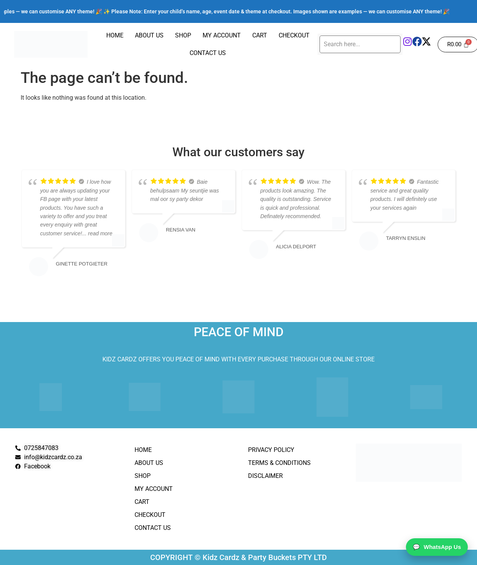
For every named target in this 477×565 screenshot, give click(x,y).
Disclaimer (265, 475)
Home (114, 35)
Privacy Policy (271, 449)
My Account (222, 35)
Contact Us (208, 53)
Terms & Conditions (279, 462)
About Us (149, 35)
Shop (183, 35)
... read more (97, 233)
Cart (259, 35)
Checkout (294, 35)
